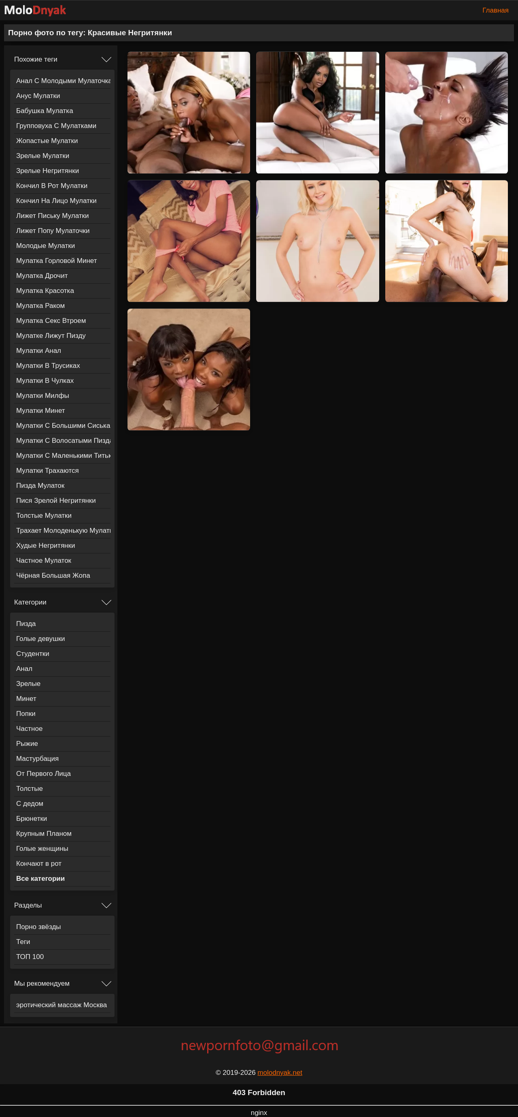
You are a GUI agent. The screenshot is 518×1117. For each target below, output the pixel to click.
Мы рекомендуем (42, 983)
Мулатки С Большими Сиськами (63, 425)
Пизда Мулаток (40, 485)
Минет (26, 699)
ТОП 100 (30, 957)
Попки (26, 714)
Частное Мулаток (43, 560)
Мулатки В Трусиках (48, 365)
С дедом (29, 803)
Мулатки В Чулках (45, 380)
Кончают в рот (39, 863)
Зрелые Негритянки (47, 171)
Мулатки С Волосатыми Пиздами (63, 440)
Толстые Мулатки (44, 515)
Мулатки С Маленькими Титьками (63, 455)
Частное (29, 729)
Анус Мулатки (38, 96)
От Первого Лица (43, 773)
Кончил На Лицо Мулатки (56, 201)
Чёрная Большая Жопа (53, 575)
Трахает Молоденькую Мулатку (63, 530)
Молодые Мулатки (45, 246)
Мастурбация (37, 758)
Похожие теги (35, 59)
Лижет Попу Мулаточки (52, 231)
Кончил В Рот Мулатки (51, 186)
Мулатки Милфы (42, 395)
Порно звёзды (38, 927)
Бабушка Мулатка (44, 111)
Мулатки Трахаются (47, 470)
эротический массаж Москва (61, 1005)
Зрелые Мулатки (42, 156)
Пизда (26, 624)
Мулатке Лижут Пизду (51, 336)
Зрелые (28, 684)
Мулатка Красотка (45, 291)
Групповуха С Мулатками (56, 126)
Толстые (29, 788)
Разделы (28, 905)
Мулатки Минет (40, 410)
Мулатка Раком (40, 306)
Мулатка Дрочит (42, 276)
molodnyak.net (279, 1072)
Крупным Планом (44, 833)
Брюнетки (31, 818)
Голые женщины (42, 848)
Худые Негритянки (45, 545)
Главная (495, 10)
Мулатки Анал (38, 351)
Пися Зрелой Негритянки (56, 500)
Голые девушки (40, 639)
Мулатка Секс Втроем (51, 321)
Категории (30, 602)
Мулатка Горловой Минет (56, 261)
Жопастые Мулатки (47, 141)
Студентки (32, 654)
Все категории (40, 878)
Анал (24, 669)
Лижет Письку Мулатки (52, 216)
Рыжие (27, 744)
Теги (23, 942)
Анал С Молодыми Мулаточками (63, 81)
